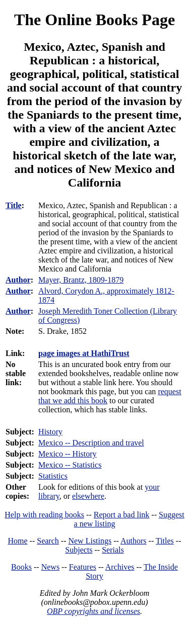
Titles (165, 541)
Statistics (53, 476)
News (50, 567)
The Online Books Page (94, 20)
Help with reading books (44, 514)
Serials (113, 550)
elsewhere (88, 496)
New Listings (89, 541)
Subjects (78, 550)
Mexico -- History (67, 454)
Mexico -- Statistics (69, 465)
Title (14, 205)
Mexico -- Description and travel (91, 442)
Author (18, 280)
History (50, 431)
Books (21, 567)
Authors (133, 541)
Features (82, 567)
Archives (120, 567)
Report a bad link (122, 514)
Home (18, 541)
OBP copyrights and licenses (93, 611)
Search (48, 541)
